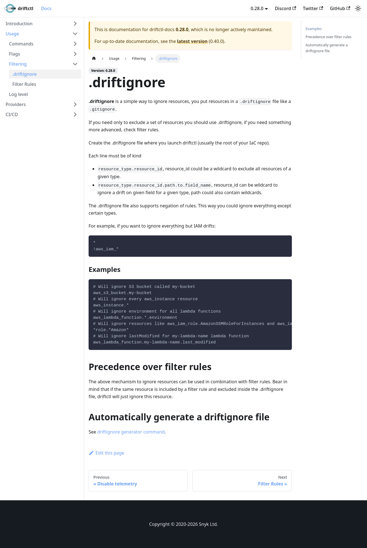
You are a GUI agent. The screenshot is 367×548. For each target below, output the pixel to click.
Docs (46, 8)
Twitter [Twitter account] (313, 8)
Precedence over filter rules (329, 36)
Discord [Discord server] (285, 8)
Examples (314, 28)
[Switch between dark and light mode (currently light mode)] (358, 8)
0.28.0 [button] (257, 8)
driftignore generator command (131, 432)
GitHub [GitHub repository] (340, 8)
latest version (192, 41)
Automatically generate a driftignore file (327, 47)
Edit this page (106, 453)
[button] (41, 23)
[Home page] (94, 58)
